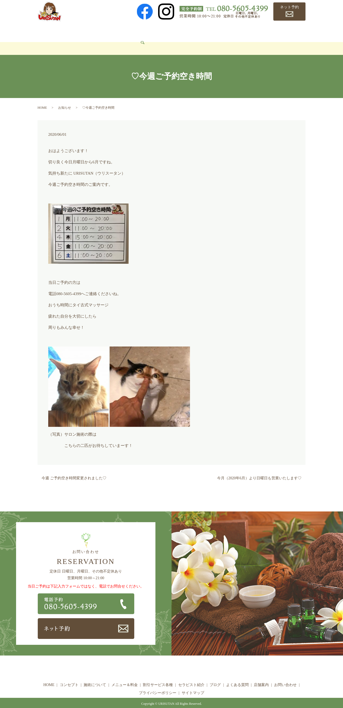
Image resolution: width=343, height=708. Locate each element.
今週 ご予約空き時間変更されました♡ (74, 470)
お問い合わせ (53, 40)
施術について (98, 31)
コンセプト (69, 31)
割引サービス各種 (169, 31)
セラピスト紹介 (206, 31)
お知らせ (64, 99)
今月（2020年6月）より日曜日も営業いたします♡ (259, 470)
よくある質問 (258, 31)
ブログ (233, 31)
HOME (47, 31)
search (75, 41)
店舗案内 (284, 31)
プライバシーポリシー (157, 685)
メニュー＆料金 (132, 31)
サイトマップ (193, 685)
